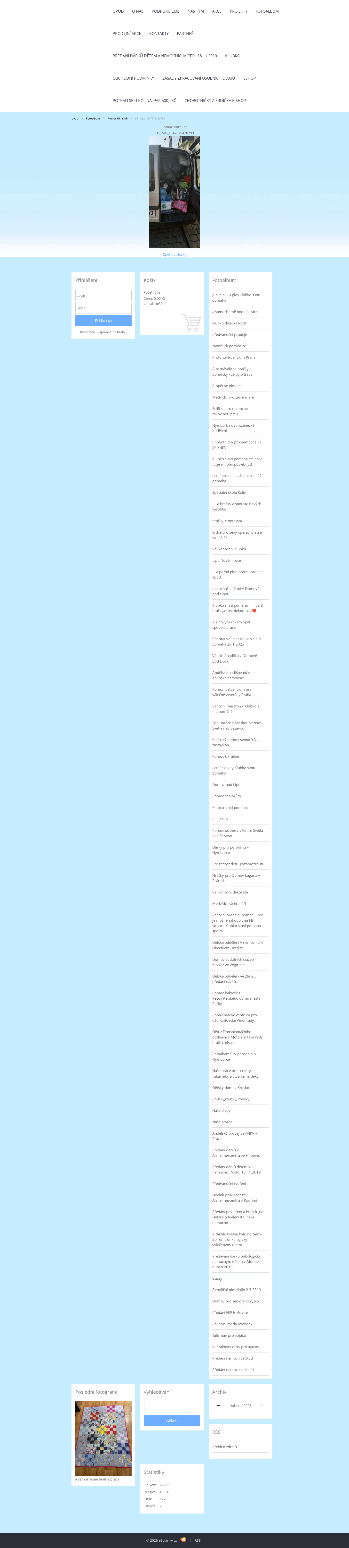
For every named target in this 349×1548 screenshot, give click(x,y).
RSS (198, 1540)
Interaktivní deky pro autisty (235, 1346)
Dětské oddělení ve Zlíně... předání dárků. (234, 979)
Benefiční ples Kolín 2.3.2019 (236, 1289)
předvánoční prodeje (229, 334)
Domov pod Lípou (227, 784)
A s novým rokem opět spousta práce (231, 625)
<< (219, 1405)
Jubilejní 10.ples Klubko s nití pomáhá (236, 297)
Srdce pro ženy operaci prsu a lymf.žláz (237, 535)
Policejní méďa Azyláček (232, 1323)
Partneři (186, 33)
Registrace (87, 332)
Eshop (249, 78)
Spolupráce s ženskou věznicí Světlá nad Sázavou (236, 725)
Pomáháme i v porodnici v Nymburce (234, 1056)
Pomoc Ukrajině (117, 118)
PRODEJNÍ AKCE (127, 33)
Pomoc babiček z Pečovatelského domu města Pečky (236, 998)
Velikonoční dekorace (230, 892)
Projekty (238, 11)
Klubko (232, 56)
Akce (217, 11)
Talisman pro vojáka (229, 1335)
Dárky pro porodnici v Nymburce (230, 850)
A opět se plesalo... (228, 385)
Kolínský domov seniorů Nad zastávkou (236, 742)
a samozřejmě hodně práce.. (236, 311)
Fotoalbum (267, 11)
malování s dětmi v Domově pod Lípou (235, 591)
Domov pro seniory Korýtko (235, 1301)
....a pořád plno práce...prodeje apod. (237, 574)
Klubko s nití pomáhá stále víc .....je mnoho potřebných (237, 461)
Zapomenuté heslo (111, 332)
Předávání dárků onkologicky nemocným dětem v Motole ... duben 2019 (237, 1261)
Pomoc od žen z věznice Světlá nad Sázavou (237, 833)
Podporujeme (165, 11)
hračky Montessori (227, 520)
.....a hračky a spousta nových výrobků (236, 506)
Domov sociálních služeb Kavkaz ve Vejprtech (233, 962)
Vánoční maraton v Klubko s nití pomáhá (235, 709)
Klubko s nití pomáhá (230, 807)
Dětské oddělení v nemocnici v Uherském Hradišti (237, 945)
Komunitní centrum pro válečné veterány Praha (232, 692)
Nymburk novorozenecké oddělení (233, 428)
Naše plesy (221, 1110)
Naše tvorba (222, 1121)
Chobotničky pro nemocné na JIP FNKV (237, 445)
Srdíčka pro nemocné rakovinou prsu (230, 411)
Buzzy (217, 1278)
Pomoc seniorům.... (228, 795)
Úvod (118, 11)
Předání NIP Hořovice (230, 1312)
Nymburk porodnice (229, 345)
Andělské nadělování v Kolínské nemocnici (231, 675)
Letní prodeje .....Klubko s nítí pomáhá (236, 478)
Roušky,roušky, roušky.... (232, 1099)
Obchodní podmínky (133, 78)
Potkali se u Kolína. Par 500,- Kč (144, 100)
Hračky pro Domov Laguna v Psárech (236, 878)
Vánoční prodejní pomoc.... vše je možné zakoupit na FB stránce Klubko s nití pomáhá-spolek (238, 922)
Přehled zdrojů (224, 1446)
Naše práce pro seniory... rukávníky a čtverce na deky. (235, 1073)
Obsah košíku (155, 303)
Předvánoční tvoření (229, 1183)
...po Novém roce (226, 560)
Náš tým (196, 11)
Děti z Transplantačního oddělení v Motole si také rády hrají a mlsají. (237, 1037)
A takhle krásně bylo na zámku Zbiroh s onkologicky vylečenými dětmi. (237, 1239)
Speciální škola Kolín (229, 492)
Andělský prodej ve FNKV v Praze (234, 1136)
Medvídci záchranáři (229, 903)
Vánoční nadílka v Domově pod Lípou (234, 658)
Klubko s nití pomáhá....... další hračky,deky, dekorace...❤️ (237, 608)
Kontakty (159, 33)
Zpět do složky (174, 254)
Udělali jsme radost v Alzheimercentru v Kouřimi (234, 1197)
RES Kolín (220, 819)
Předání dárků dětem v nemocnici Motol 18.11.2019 (165, 56)
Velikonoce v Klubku (229, 548)
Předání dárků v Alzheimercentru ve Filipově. (236, 1153)
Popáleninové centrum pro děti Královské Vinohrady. (234, 1017)
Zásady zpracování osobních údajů (198, 78)
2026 (247, 1405)
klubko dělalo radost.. (230, 323)
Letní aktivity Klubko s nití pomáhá (233, 770)
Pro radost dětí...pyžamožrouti (237, 863)
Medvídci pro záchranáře (233, 397)
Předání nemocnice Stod (232, 1358)
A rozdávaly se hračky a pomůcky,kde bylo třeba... (233, 371)
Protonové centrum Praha (233, 357)
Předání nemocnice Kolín (233, 1369)
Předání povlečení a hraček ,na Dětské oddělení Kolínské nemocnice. (237, 1217)
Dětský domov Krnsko (230, 1087)
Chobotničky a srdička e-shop (215, 100)
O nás (137, 11)
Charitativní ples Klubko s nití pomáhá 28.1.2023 (236, 641)
